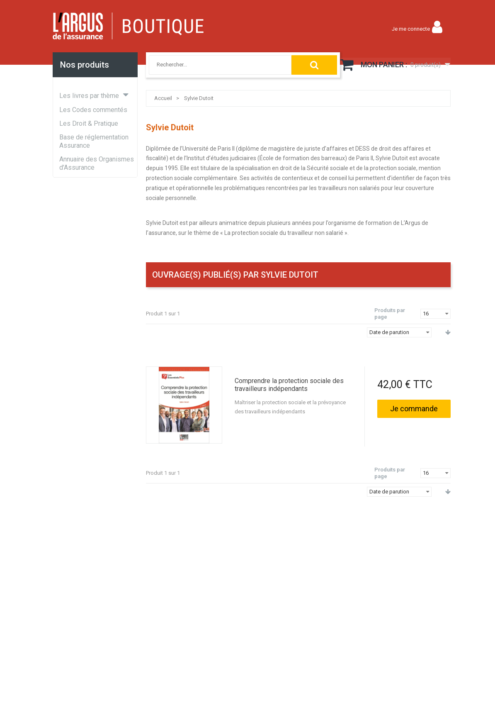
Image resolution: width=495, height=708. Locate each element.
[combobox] (211, 64)
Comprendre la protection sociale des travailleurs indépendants (289, 385)
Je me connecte (411, 29)
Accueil (163, 98)
